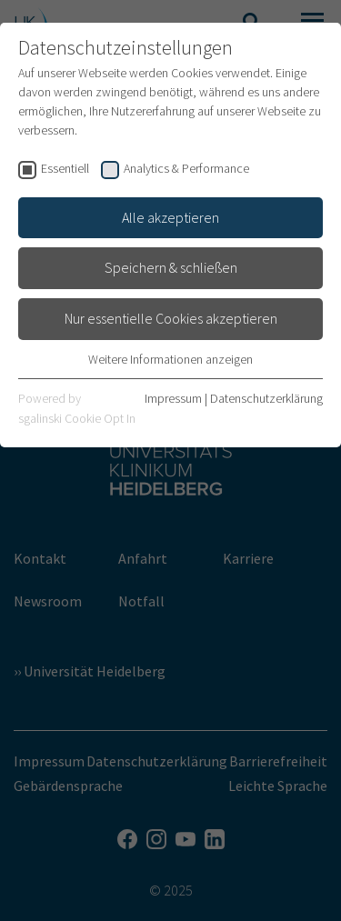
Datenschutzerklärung (266, 398)
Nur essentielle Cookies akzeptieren (171, 318)
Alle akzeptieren (170, 217)
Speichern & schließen (171, 267)
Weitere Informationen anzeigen (170, 359)
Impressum (173, 398)
